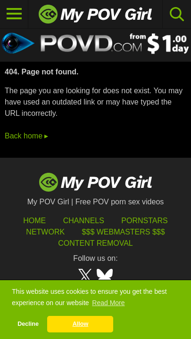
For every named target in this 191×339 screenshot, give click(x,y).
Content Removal (95, 243)
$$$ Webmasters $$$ (123, 232)
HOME (34, 221)
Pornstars (144, 221)
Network (45, 232)
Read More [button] (108, 303)
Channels (83, 221)
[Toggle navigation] (14, 14)
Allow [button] (81, 324)
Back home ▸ (26, 136)
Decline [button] (28, 324)
